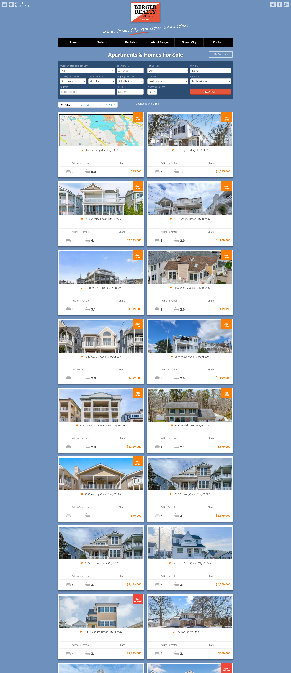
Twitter (273, 4)
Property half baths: (126, 76)
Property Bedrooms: (69, 76)
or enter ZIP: (123, 66)
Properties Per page (156, 87)
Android (11, 4)
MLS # (120, 87)
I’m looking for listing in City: (74, 66)
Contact (218, 42)
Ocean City (189, 42)
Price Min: (152, 76)
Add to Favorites (73, 163)
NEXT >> (110, 104)
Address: (64, 87)
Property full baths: (97, 76)
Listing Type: (153, 66)
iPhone (4, 4)
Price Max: (195, 76)
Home (73, 42)
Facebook (279, 4)
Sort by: (194, 66)
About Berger (160, 42)
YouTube (286, 4)
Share (99, 163)
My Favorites (221, 54)
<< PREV (65, 104)
